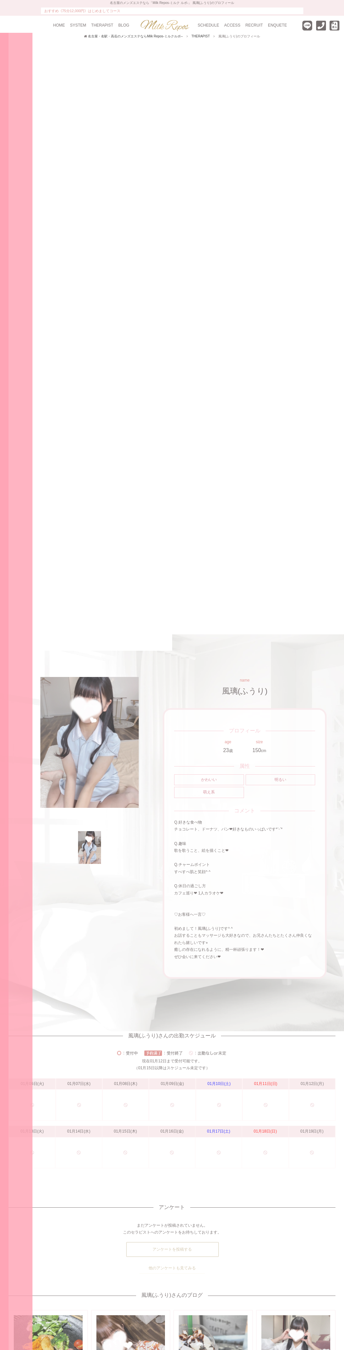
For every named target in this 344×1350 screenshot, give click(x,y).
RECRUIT (254, 25)
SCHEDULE (208, 25)
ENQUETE (277, 25)
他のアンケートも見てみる (172, 1268)
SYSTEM (78, 25)
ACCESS (232, 25)
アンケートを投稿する (172, 1249)
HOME (59, 25)
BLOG (123, 25)
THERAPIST (102, 25)
